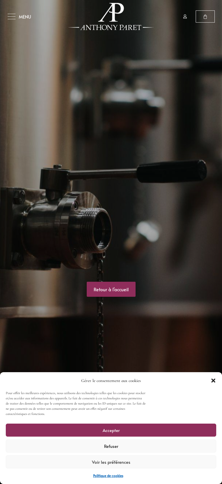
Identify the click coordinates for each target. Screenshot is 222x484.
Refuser (111, 446)
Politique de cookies (108, 475)
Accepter (111, 430)
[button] (213, 380)
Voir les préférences (111, 462)
